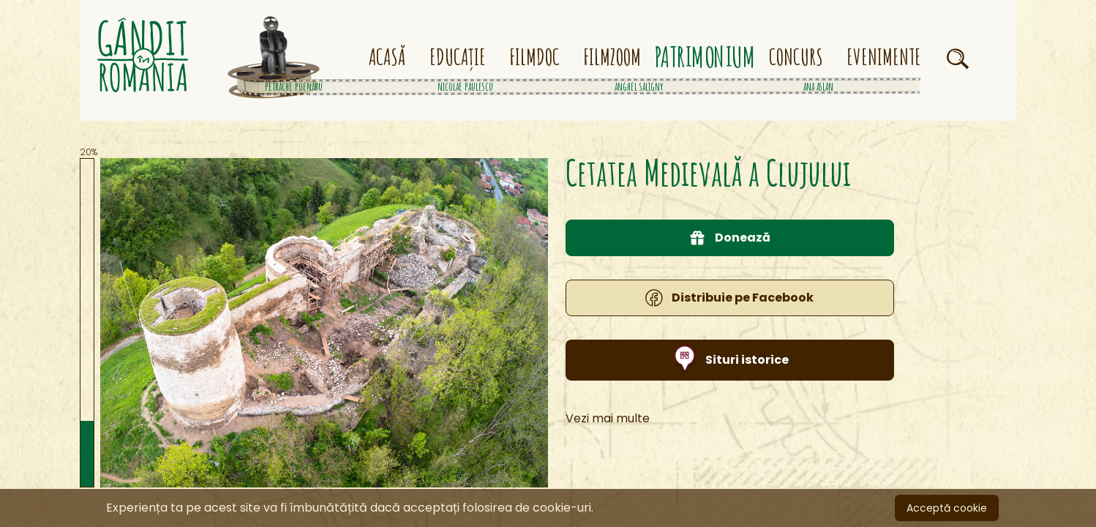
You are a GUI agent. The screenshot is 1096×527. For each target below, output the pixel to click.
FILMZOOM (612, 57)
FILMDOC (534, 57)
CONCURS (796, 57)
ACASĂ (387, 57)
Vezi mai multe (608, 435)
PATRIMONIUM (706, 57)
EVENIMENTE (884, 57)
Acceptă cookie (947, 508)
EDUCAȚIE (457, 57)
